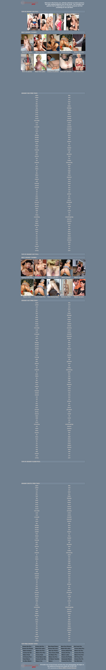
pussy (36, 204)
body (36, 112)
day (37, 133)
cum (37, 129)
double (37, 137)
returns (37, 206)
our (37, 194)
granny (37, 156)
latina (36, 168)
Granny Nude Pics (79, 648)
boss (36, 114)
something (37, 217)
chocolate (36, 120)
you (69, 248)
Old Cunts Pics (78, 646)
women (37, 246)
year (37, 248)
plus (69, 198)
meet (69, 179)
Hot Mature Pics (53, 654)
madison (69, 177)
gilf (69, 152)
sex (37, 212)
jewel (69, 164)
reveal (69, 206)
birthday (69, 108)
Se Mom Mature (27, 661)
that (69, 225)
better (69, 106)
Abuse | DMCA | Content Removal (67, 668)
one (69, 191)
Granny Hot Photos (67, 656)
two (37, 238)
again (36, 95)
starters (69, 219)
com (37, 124)
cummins (69, 129)
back (69, 101)
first (37, 143)
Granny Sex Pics (27, 646)
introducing (69, 162)
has (37, 158)
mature (37, 179)
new (69, 185)
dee (69, 133)
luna (37, 177)
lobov (36, 175)
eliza (69, 137)
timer (69, 231)
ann (69, 99)
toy (37, 235)
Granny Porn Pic (79, 659)
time (37, 231)
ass (37, 101)
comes (69, 124)
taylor (69, 223)
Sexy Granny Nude (54, 652)
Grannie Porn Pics (66, 661)
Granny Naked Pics (67, 650)
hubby (69, 160)
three (36, 229)
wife (37, 244)
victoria (69, 240)
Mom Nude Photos (53, 646)
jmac (36, 166)
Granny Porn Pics (79, 652)
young (36, 250)
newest (37, 187)
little (69, 173)
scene (69, 210)
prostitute (69, 202)
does (69, 135)
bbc (37, 103)
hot (37, 160)
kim (69, 166)
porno (69, 200)
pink (37, 198)
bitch (36, 110)
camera (69, 116)
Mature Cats (39, 661)
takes (36, 223)
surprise (69, 221)
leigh (69, 170)
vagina (69, 238)
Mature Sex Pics (40, 650)
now (69, 189)
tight (69, 229)
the (37, 227)
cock (36, 122)
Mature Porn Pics (40, 652)
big (37, 108)
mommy (37, 183)
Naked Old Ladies (40, 648)
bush (69, 114)
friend (36, 145)
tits (37, 233)
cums (36, 131)
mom (69, 181)
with (69, 244)
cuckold (69, 126)
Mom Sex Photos (53, 650)
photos (69, 194)
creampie (36, 126)
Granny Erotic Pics (41, 659)
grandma (69, 154)
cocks (69, 122)
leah (69, 168)
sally (37, 210)
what (69, 242)
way (37, 242)
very (37, 240)
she (69, 212)
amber (36, 97)
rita (69, 208)
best (37, 106)
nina (69, 187)
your (69, 250)
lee (36, 170)
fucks (69, 150)
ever (69, 139)
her (69, 158)
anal (69, 97)
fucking (37, 150)
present (37, 202)
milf (37, 181)
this (69, 227)
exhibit (37, 141)
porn (37, 200)
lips (37, 173)
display (37, 135)
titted (69, 233)
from (69, 145)
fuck (37, 147)
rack (69, 204)
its (36, 164)
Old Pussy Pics (79, 656)
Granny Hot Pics (39, 646)
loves (69, 175)
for (69, 143)
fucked (69, 147)
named (37, 185)
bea (69, 103)
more (69, 183)
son (37, 219)
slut (69, 214)
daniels (69, 131)
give (37, 154)
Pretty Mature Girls (41, 656)
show (36, 214)
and (37, 99)
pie (69, 196)
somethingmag (69, 217)
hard (69, 156)
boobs (69, 112)
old (37, 191)
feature (69, 141)
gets (37, 152)
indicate (37, 162)
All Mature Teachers (54, 659)
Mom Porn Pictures (66, 646)
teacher (37, 225)
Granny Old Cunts (53, 648)
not (37, 189)
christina (69, 120)
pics (37, 196)
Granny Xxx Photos (28, 648)
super (36, 221)
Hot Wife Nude (78, 661)
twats (69, 235)
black (69, 110)
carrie (36, 118)
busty (36, 116)
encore (37, 139)
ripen (36, 208)
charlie (69, 118)
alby (69, 95)
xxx (69, 246)
